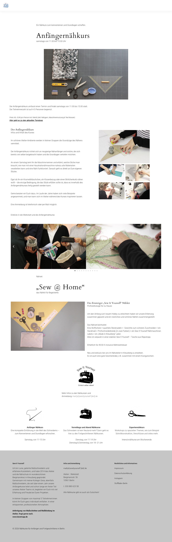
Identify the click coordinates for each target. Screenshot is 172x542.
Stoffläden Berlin (121, 483)
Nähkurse (19, 5)
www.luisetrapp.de (20, 517)
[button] (13, 246)
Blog (44, 5)
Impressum (119, 468)
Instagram (118, 478)
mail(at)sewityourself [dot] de (85, 396)
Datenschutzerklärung (123, 473)
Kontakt (52, 5)
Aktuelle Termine (33, 5)
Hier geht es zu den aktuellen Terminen (26, 120)
